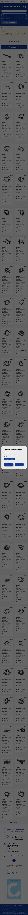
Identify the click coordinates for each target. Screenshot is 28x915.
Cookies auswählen (9, 459)
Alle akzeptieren (8, 464)
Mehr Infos (5, 456)
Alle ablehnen (19, 464)
